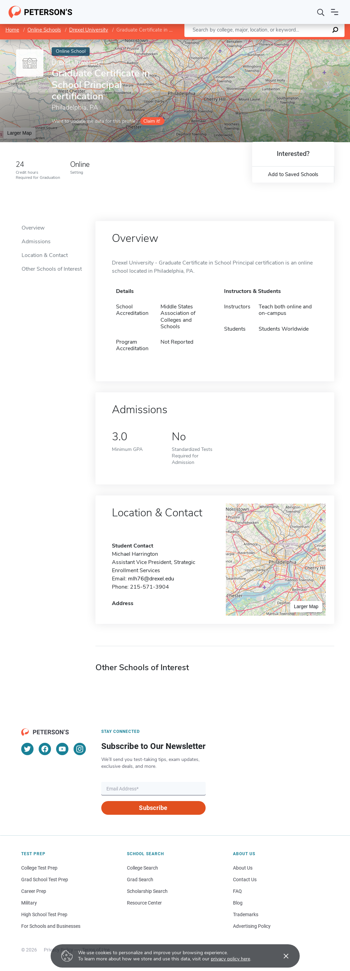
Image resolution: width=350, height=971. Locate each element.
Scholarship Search (147, 891)
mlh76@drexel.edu (151, 578)
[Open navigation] (334, 12)
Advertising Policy (252, 926)
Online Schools (44, 29)
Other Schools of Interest (52, 269)
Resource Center (144, 903)
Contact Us (245, 879)
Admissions (36, 241)
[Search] (321, 12)
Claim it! (151, 121)
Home (12, 29)
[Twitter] (27, 749)
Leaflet (267, 42)
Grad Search (140, 879)
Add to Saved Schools (293, 174)
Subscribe (153, 807)
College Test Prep (39, 868)
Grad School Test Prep (44, 879)
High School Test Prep (44, 914)
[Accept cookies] (281, 956)
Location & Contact (45, 255)
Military (29, 903)
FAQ (237, 891)
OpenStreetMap (304, 42)
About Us (242, 868)
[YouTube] (62, 749)
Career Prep (33, 891)
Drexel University (88, 29)
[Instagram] (80, 749)
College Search (142, 868)
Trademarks (245, 914)
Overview (33, 228)
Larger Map (19, 133)
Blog (238, 903)
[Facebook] (45, 749)
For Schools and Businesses (50, 926)
